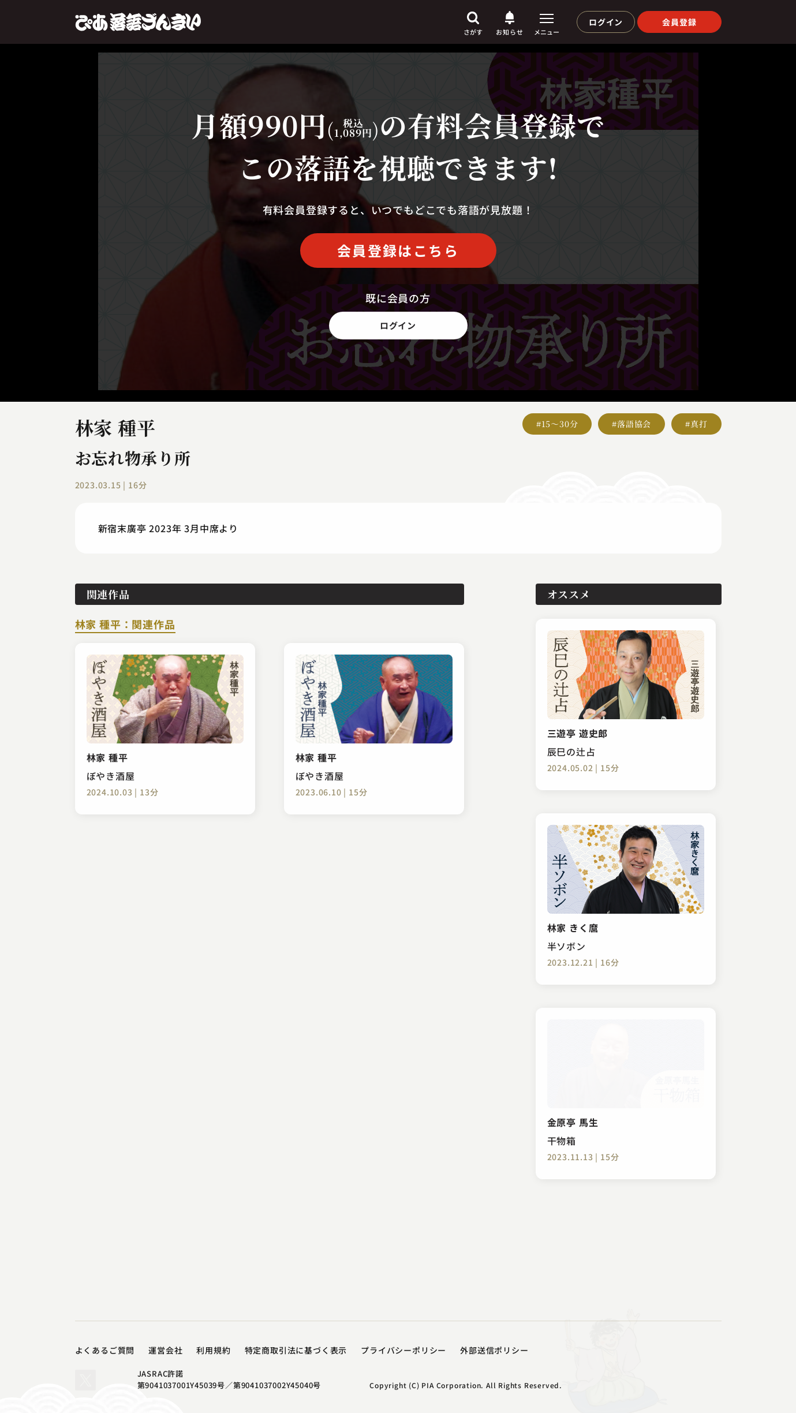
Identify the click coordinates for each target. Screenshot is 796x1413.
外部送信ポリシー (494, 1350)
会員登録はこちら (398, 250)
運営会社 (165, 1350)
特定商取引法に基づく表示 (296, 1350)
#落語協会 (631, 423)
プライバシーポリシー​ (403, 1350)
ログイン (606, 22)
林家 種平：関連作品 (125, 625)
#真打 (696, 423)
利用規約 (213, 1350)
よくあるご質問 (105, 1350)
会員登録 (679, 22)
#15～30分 (557, 423)
